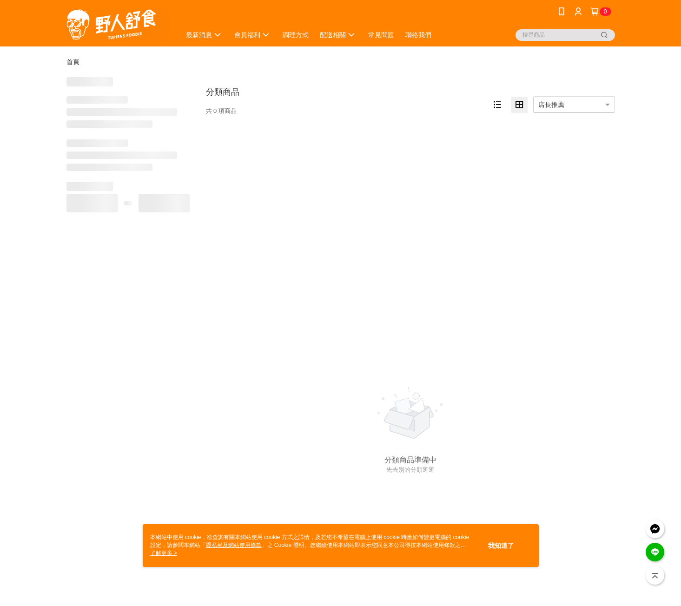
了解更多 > (163, 553)
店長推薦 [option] (551, 104)
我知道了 (501, 545)
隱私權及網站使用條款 (234, 545)
